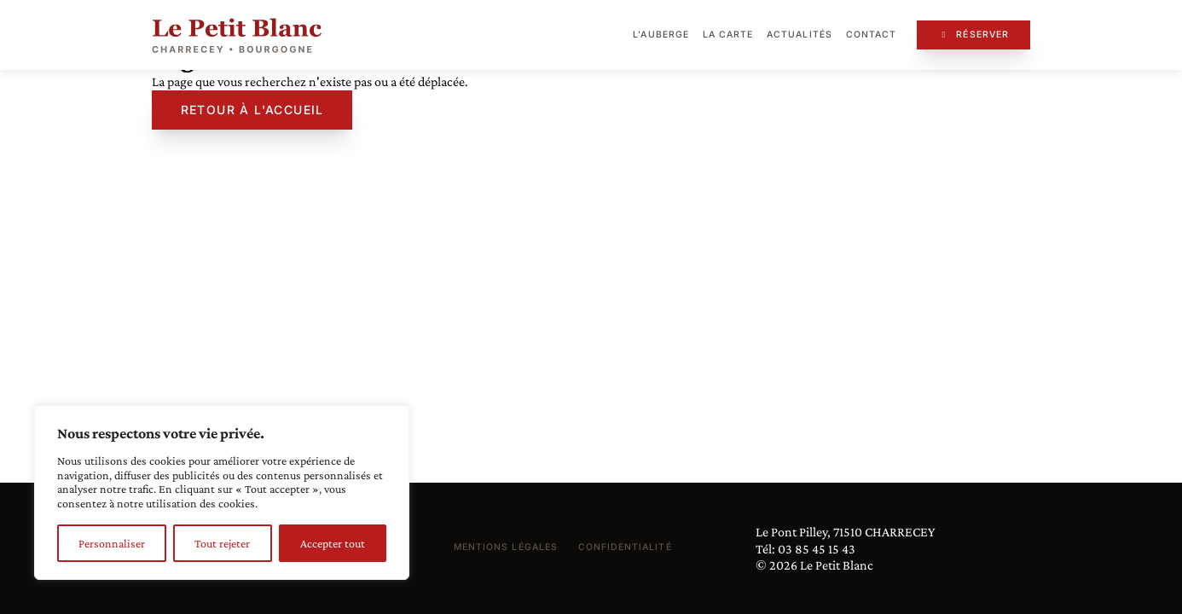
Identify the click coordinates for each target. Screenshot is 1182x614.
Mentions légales (506, 547)
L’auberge (660, 34)
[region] (221, 492)
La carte (728, 34)
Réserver (973, 34)
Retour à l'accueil (252, 109)
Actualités (799, 34)
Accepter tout (332, 543)
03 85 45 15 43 (816, 549)
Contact (871, 34)
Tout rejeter (222, 543)
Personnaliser (111, 543)
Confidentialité (625, 547)
